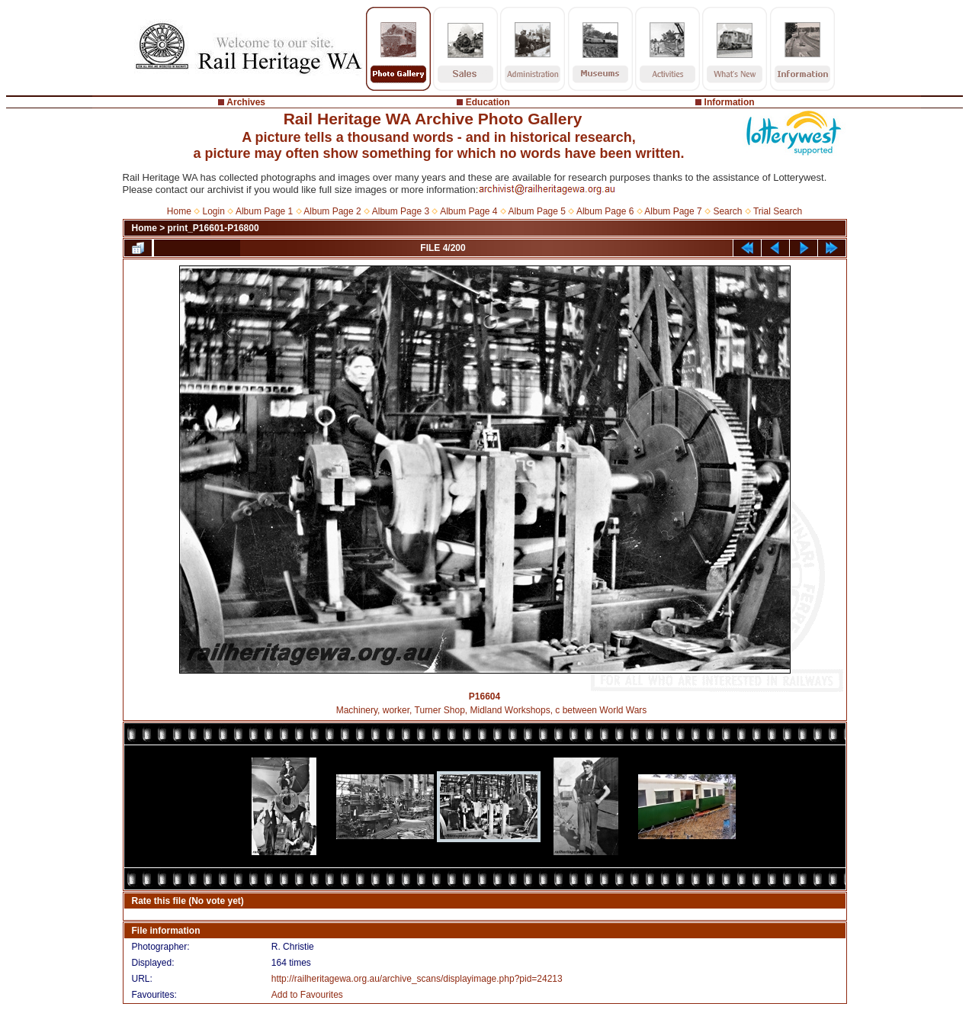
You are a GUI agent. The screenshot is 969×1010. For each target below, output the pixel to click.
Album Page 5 (537, 211)
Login (214, 211)
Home (179, 211)
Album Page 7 (672, 211)
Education (488, 102)
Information (729, 102)
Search (727, 211)
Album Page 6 (605, 211)
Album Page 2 (332, 211)
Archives (245, 102)
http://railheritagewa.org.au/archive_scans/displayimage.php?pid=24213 (417, 978)
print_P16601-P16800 (213, 228)
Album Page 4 (468, 211)
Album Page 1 (264, 211)
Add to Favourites (307, 994)
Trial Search (777, 211)
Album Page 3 (400, 211)
